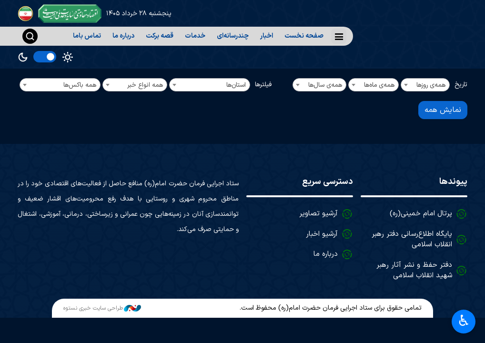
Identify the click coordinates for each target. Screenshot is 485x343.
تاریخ (461, 85)
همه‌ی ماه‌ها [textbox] (379, 85)
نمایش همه (442, 110)
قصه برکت (159, 36)
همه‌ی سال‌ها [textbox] (325, 85)
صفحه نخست (303, 36)
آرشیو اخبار (322, 234)
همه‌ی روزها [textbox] (430, 85)
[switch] (44, 56)
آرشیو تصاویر (318, 213)
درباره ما (123, 36)
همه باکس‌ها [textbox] (79, 85)
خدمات (195, 36)
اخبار (266, 36)
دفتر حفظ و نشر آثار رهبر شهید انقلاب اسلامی (414, 271)
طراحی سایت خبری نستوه (102, 308)
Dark (23, 57)
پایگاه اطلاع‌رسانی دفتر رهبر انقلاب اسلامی (412, 240)
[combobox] (425, 84)
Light (67, 57)
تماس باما (87, 36)
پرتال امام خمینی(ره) (421, 213)
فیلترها (263, 85)
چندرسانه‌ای (233, 36)
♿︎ (464, 321)
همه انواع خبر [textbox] (145, 85)
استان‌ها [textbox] (236, 85)
